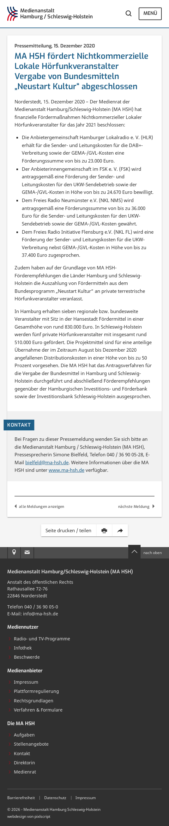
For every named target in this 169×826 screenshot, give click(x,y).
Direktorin (21, 763)
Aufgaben (21, 735)
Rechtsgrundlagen (30, 701)
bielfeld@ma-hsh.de (47, 462)
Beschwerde (24, 657)
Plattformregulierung (33, 691)
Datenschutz (55, 797)
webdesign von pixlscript (28, 816)
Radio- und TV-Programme (39, 639)
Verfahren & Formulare (35, 710)
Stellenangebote (28, 744)
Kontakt (19, 753)
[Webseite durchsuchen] (128, 14)
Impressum (23, 682)
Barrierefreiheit (21, 797)
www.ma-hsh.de (66, 470)
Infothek (20, 648)
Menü (150, 13)
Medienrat (22, 772)
